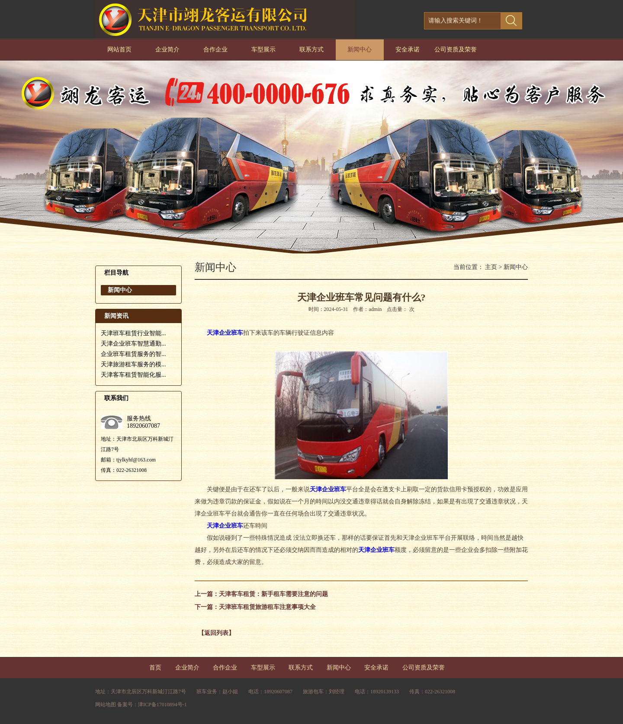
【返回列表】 (216, 633)
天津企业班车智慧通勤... (133, 343)
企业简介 (167, 49)
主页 (491, 267)
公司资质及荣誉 (455, 49)
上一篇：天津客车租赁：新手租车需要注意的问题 (261, 594)
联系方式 (311, 49)
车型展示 (263, 49)
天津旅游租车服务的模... (133, 364)
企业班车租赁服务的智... (133, 354)
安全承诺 (407, 49)
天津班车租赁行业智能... (133, 333)
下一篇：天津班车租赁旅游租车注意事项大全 (255, 607)
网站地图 (105, 705)
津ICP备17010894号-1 (162, 705)
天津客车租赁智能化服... (133, 375)
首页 (155, 667)
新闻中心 (359, 49)
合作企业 (215, 49)
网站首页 (119, 49)
